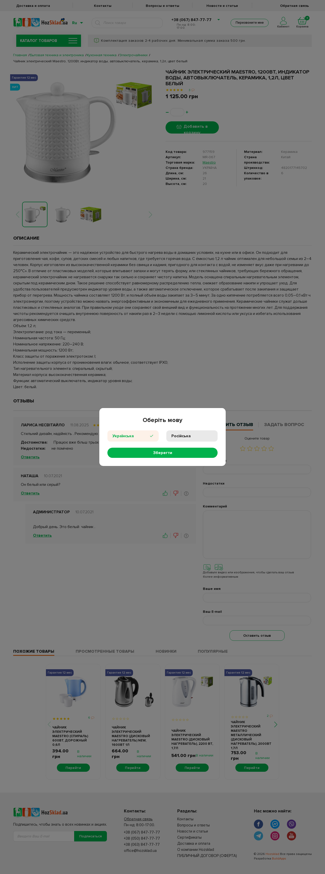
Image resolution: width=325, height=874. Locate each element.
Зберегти (162, 452)
